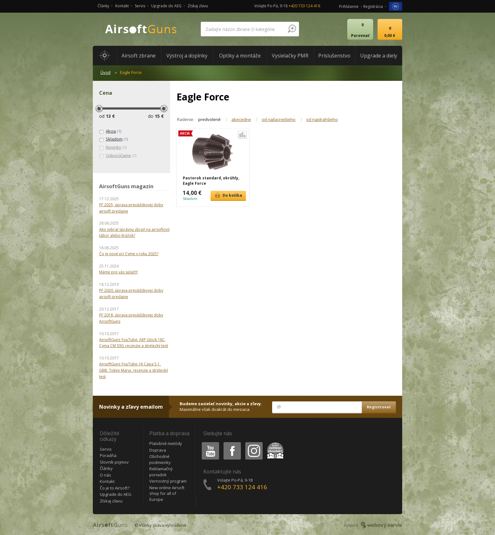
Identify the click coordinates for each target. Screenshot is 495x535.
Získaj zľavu (198, 6)
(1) (110, 131)
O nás (105, 475)
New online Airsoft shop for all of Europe (166, 493)
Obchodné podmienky (160, 459)
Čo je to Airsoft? (114, 488)
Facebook (232, 443)
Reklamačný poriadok (161, 472)
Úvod (105, 72)
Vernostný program (168, 481)
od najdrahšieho (322, 119)
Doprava (157, 450)
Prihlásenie (349, 6)
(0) (113, 147)
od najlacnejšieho (278, 119)
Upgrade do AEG (166, 6)
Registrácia (373, 6)
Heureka (274, 443)
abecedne (241, 119)
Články (103, 6)
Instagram (253, 443)
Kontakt (122, 6)
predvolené (209, 119)
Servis (140, 6)
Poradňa (108, 455)
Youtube (208, 443)
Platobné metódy (165, 443)
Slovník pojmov (114, 462)
